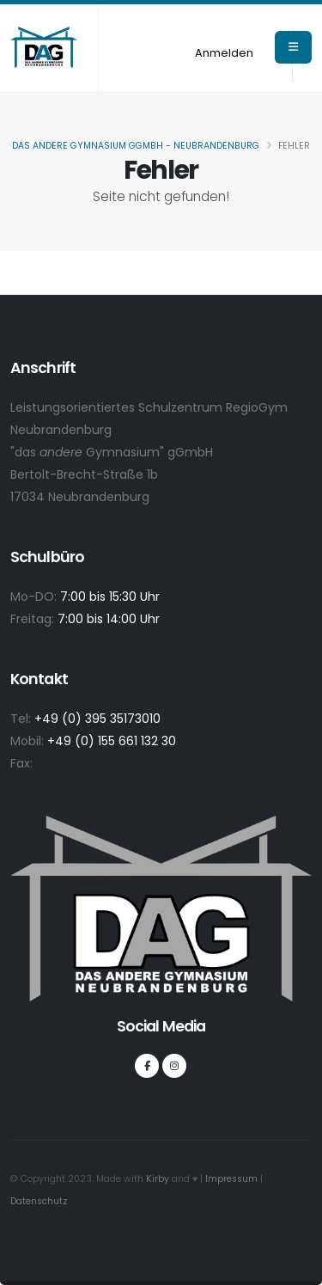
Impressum (231, 1178)
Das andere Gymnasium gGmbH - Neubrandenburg (135, 145)
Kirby (157, 1178)
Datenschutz (39, 1201)
